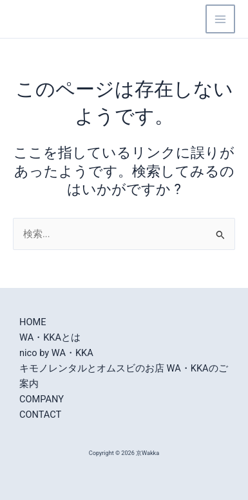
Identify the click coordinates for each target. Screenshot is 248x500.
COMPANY (41, 399)
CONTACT (40, 414)
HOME (32, 322)
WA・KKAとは (50, 337)
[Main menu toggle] (220, 19)
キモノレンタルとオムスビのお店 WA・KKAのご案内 (123, 375)
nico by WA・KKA (56, 353)
